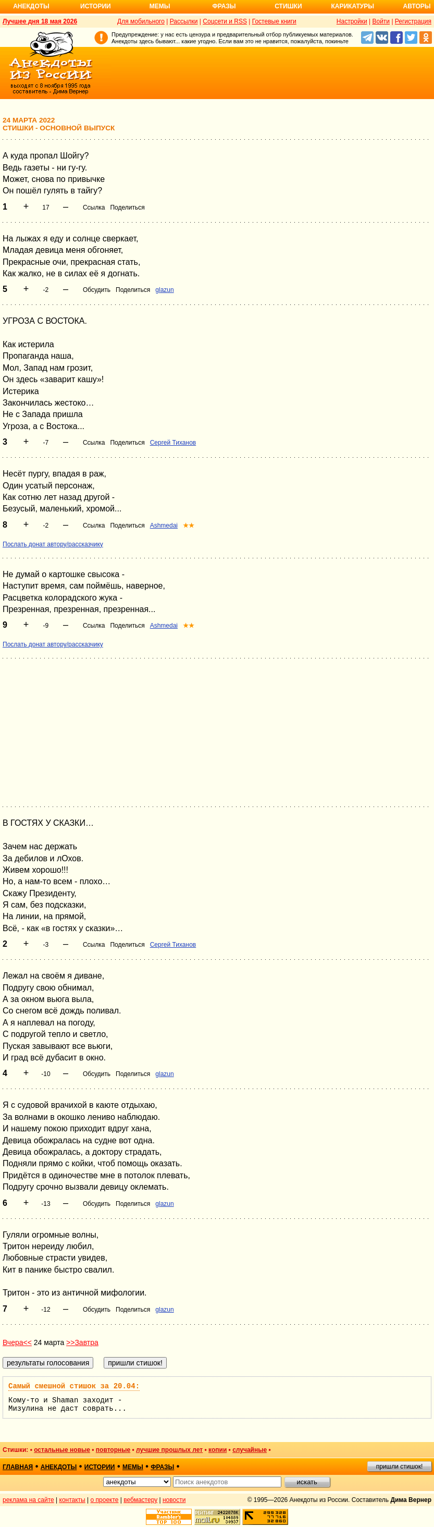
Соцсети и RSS (225, 21)
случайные (249, 1449)
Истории (95, 6)
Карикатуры (352, 6)
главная (18, 1467)
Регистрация (413, 21)
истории (99, 1467)
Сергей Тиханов (173, 442)
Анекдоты (31, 6)
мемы (132, 1467)
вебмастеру (140, 1500)
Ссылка (94, 207)
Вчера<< (17, 1342)
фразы (162, 1467)
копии (217, 1449)
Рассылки (184, 21)
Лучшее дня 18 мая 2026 (40, 21)
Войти (381, 21)
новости (174, 1500)
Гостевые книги (274, 21)
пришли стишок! (399, 1466)
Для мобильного (141, 21)
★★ (188, 525)
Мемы (160, 6)
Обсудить (96, 290)
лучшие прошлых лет (169, 1449)
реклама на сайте (28, 1500)
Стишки (288, 6)
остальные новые (62, 1449)
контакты (72, 1500)
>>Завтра (82, 1342)
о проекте (105, 1500)
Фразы (223, 6)
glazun (164, 290)
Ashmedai (164, 525)
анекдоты (59, 1467)
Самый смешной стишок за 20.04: (74, 1386)
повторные (113, 1449)
